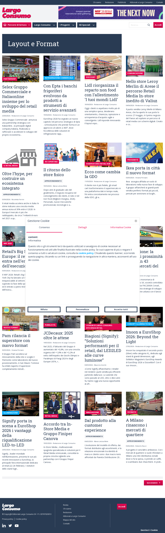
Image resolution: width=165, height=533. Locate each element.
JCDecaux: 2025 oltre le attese (58, 335)
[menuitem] (96, 2)
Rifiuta (44, 309)
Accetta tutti (121, 309)
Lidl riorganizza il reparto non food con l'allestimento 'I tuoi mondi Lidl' (101, 92)
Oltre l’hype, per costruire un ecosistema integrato (17, 181)
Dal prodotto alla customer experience (100, 425)
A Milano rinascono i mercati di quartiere (136, 427)
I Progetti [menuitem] (65, 25)
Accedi (158, 25)
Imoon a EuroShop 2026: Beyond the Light (143, 336)
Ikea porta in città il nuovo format (143, 170)
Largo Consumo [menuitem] (42, 25)
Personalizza (82, 309)
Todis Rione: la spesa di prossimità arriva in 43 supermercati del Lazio (144, 261)
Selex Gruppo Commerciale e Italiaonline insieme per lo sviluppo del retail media (19, 99)
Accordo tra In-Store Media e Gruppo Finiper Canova (57, 431)
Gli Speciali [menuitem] (84, 25)
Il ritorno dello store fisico (56, 172)
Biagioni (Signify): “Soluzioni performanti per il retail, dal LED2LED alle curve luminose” (103, 348)
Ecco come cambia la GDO (102, 174)
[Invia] (148, 25)
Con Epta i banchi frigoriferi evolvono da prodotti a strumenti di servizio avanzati (60, 98)
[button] (136, 221)
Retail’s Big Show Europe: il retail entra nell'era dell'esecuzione (18, 259)
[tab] (44, 228)
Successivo (152, 483)
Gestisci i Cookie (149, 530)
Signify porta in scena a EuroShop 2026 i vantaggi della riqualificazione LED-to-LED (19, 433)
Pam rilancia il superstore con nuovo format (16, 340)
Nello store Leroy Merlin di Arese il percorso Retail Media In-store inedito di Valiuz (142, 91)
